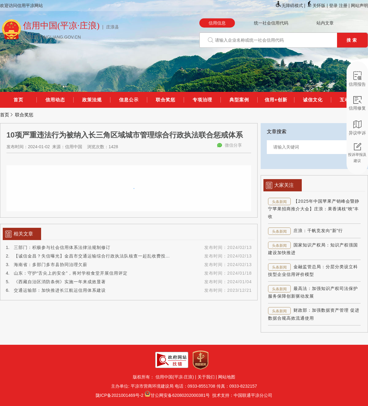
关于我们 (206, 376)
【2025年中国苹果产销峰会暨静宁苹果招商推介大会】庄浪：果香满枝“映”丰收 (313, 209)
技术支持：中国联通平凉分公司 (241, 395)
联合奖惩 (165, 99)
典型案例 (239, 99)
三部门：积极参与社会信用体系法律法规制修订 (62, 247)
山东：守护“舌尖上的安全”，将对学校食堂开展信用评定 (71, 273)
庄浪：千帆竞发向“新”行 (318, 230)
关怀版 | (317, 5)
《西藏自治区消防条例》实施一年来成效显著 (60, 281)
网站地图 (226, 376)
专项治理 (202, 99)
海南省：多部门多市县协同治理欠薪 (50, 264)
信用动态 (55, 99)
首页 (18, 99)
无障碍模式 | (290, 5)
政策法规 (92, 99)
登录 (333, 5)
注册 (343, 5)
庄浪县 (112, 26)
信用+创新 (276, 99)
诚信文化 (313, 99)
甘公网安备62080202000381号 (180, 395)
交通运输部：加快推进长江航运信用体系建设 (60, 290)
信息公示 (129, 99)
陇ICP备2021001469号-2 (120, 395)
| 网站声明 (358, 5)
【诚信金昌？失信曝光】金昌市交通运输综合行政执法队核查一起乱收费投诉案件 (96, 256)
